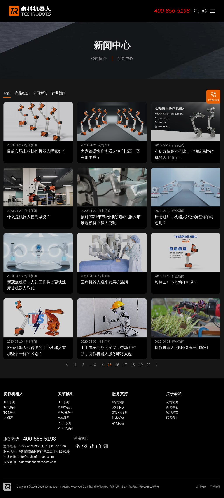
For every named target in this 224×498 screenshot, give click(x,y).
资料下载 (118, 407)
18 (133, 365)
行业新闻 (59, 93)
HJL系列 (63, 402)
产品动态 (22, 93)
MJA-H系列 (65, 412)
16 (117, 365)
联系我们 (172, 418)
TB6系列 (9, 402)
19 (141, 365)
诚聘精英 (172, 412)
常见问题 (118, 423)
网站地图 (215, 486)
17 (125, 365)
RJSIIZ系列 (65, 428)
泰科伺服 (201, 486)
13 (94, 365)
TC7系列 (9, 412)
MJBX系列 (65, 407)
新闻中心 (125, 58)
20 (149, 365)
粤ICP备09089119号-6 (146, 486)
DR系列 (9, 418)
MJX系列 (64, 418)
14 (102, 365)
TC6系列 (9, 407)
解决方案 (118, 402)
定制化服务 (119, 412)
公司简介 (99, 58)
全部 (7, 93)
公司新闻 (40, 93)
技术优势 (118, 418)
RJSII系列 (64, 423)
